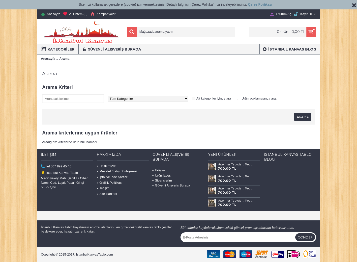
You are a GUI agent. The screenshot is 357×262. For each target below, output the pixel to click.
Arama (64, 58)
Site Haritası (107, 194)
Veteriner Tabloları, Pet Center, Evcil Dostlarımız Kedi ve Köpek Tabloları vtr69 (235, 164)
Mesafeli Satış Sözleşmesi (117, 171)
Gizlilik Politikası (109, 183)
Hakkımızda (107, 166)
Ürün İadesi (161, 175)
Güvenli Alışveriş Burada (171, 185)
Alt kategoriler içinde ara (213, 98)
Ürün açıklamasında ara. (259, 98)
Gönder (305, 237)
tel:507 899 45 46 (56, 166)
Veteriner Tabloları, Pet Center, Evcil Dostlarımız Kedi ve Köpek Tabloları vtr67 (235, 188)
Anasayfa (48, 58)
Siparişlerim (162, 180)
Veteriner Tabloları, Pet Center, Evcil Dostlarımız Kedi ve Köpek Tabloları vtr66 (235, 200)
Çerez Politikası (260, 4)
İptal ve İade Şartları (112, 177)
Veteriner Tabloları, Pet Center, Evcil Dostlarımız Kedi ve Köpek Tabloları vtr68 (235, 176)
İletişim (103, 188)
